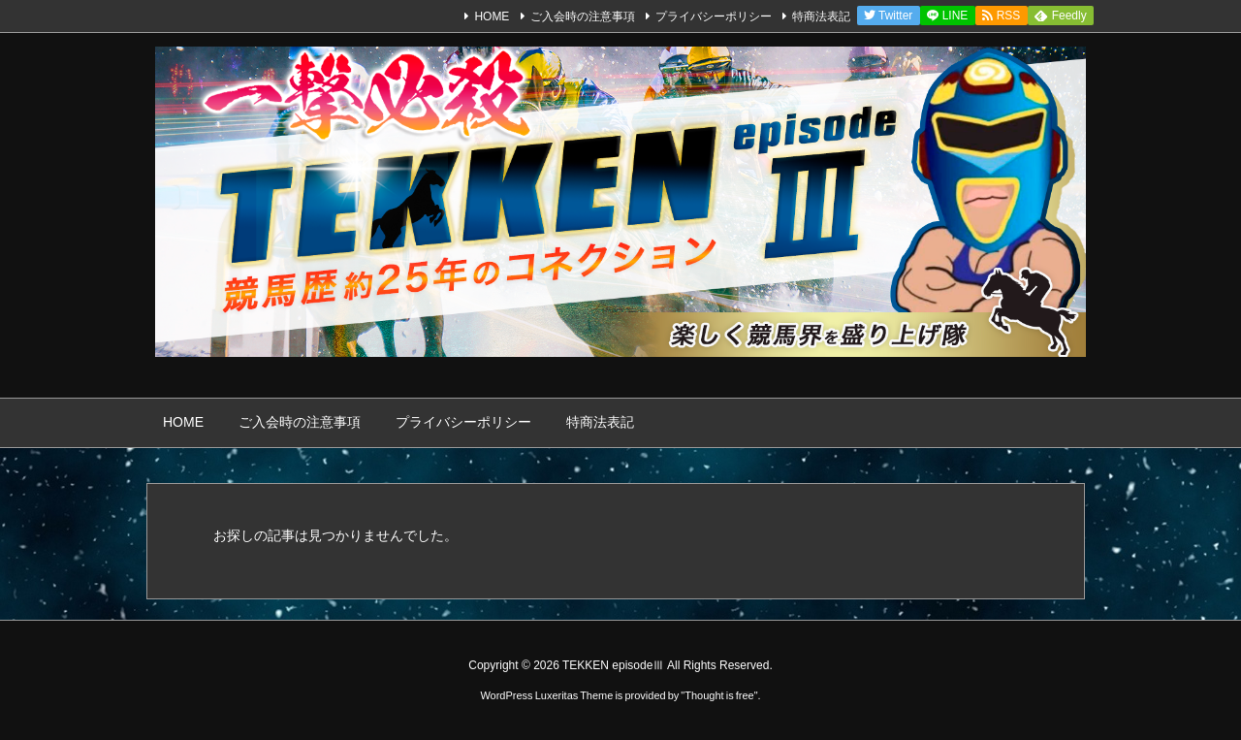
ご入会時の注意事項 (582, 16)
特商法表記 (821, 16)
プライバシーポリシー (713, 16)
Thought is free (718, 695)
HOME (491, 16)
